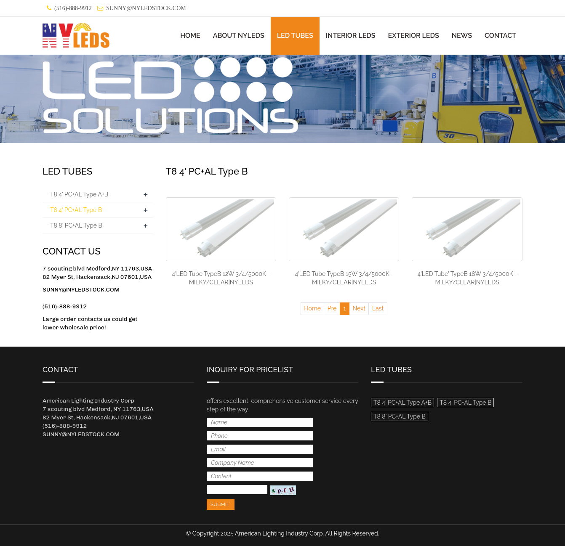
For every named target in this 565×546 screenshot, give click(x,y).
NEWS (462, 36)
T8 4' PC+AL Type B (76, 210)
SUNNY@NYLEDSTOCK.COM (146, 8)
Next (359, 308)
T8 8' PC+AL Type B (76, 225)
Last (378, 308)
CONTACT (500, 36)
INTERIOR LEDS (351, 36)
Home (312, 308)
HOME (190, 36)
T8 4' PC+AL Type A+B (79, 194)
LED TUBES (295, 36)
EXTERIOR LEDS (413, 36)
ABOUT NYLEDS (238, 36)
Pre (332, 308)
